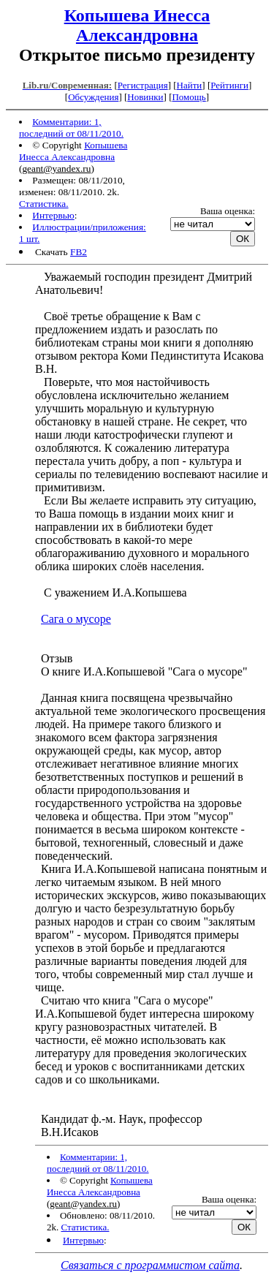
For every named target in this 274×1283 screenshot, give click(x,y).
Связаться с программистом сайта (150, 1265)
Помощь (188, 96)
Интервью (53, 215)
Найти (189, 85)
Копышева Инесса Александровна (137, 25)
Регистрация (143, 85)
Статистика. (44, 203)
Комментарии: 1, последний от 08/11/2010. (71, 127)
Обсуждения (93, 96)
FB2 (78, 251)
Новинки (145, 96)
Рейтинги (229, 85)
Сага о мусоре (76, 619)
